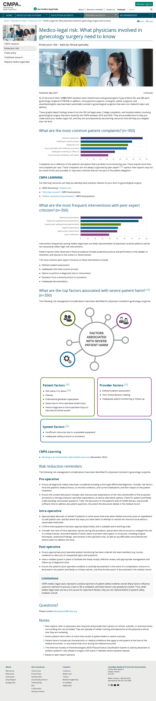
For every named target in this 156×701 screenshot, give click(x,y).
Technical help (36, 683)
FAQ (32, 686)
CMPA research (11, 43)
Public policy (10, 52)
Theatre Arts (65, 188)
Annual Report (11, 680)
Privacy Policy (36, 674)
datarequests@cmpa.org (65, 611)
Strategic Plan (10, 683)
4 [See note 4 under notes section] (68, 390)
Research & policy (95, 15)
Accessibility (67, 683)
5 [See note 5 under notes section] (126, 384)
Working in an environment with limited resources (66, 457)
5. (44, 654)
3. (44, 640)
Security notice (36, 677)
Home (9, 15)
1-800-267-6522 (125, 678)
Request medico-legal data (17, 61)
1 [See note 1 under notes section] (121, 167)
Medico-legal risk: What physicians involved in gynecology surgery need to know (77, 21)
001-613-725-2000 (124, 681)
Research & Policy (18, 21)
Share (150, 21)
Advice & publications (29, 15)
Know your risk (35, 21)
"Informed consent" (51, 192)
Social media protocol (39, 680)
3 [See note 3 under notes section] (67, 384)
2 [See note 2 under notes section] (148, 290)
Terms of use (36, 671)
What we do (10, 674)
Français (121, 9)
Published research (13, 57)
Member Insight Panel (70, 680)
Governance (10, 677)
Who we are (10, 671)
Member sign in (144, 4)
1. (44, 626)
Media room (67, 674)
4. (44, 647)
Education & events (62, 15)
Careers (66, 677)
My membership (128, 15)
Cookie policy (36, 688)
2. (44, 636)
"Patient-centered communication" (58, 196)
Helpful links (67, 686)
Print (142, 21)
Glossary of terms (37, 691)
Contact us (66, 671)
